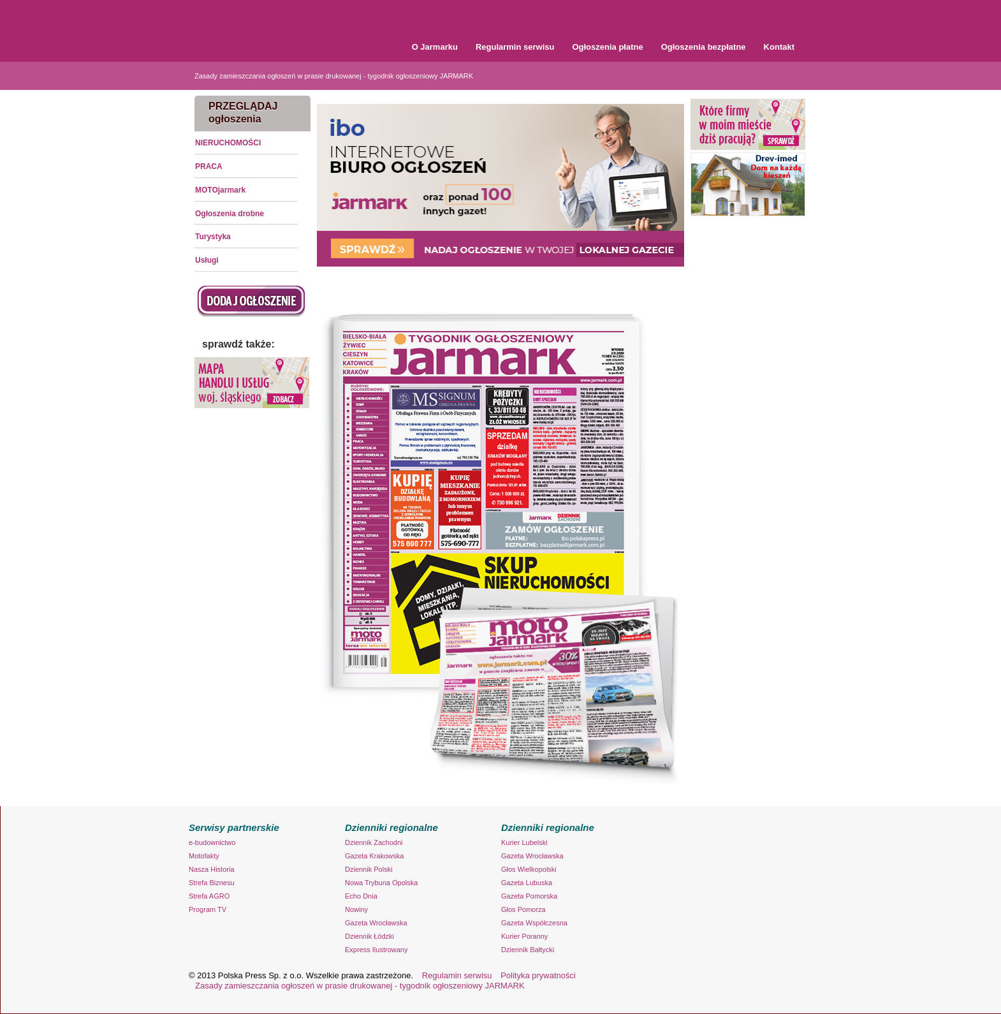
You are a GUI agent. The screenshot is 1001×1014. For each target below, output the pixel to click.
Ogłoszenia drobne (229, 213)
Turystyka (213, 236)
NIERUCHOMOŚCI (228, 142)
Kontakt (779, 47)
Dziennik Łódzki (369, 936)
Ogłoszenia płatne (607, 47)
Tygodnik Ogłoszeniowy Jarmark (274, 25)
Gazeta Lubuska (526, 882)
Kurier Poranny (524, 936)
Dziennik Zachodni (374, 842)
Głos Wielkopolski (529, 869)
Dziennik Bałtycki (527, 949)
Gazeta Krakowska (374, 856)
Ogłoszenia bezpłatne (703, 47)
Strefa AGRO (209, 896)
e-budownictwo (212, 842)
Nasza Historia (212, 869)
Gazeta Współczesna (534, 923)
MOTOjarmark (220, 190)
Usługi (207, 260)
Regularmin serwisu (515, 47)
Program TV (207, 909)
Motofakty (204, 856)
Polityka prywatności (538, 975)
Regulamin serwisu (457, 975)
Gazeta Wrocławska (376, 923)
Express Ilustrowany (376, 949)
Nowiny (356, 909)
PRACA (209, 166)
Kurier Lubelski (524, 842)
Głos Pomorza (523, 909)
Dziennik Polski (369, 869)
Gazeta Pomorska (529, 896)
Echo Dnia (361, 896)
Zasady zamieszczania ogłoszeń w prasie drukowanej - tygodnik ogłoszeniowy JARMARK (333, 76)
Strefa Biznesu (212, 882)
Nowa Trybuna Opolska (381, 882)
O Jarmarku (435, 47)
